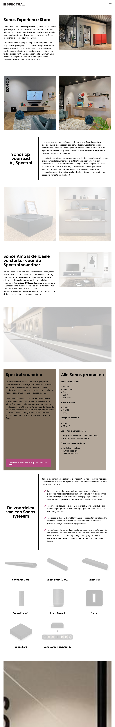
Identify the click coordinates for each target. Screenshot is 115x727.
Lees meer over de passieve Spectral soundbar (28, 463)
